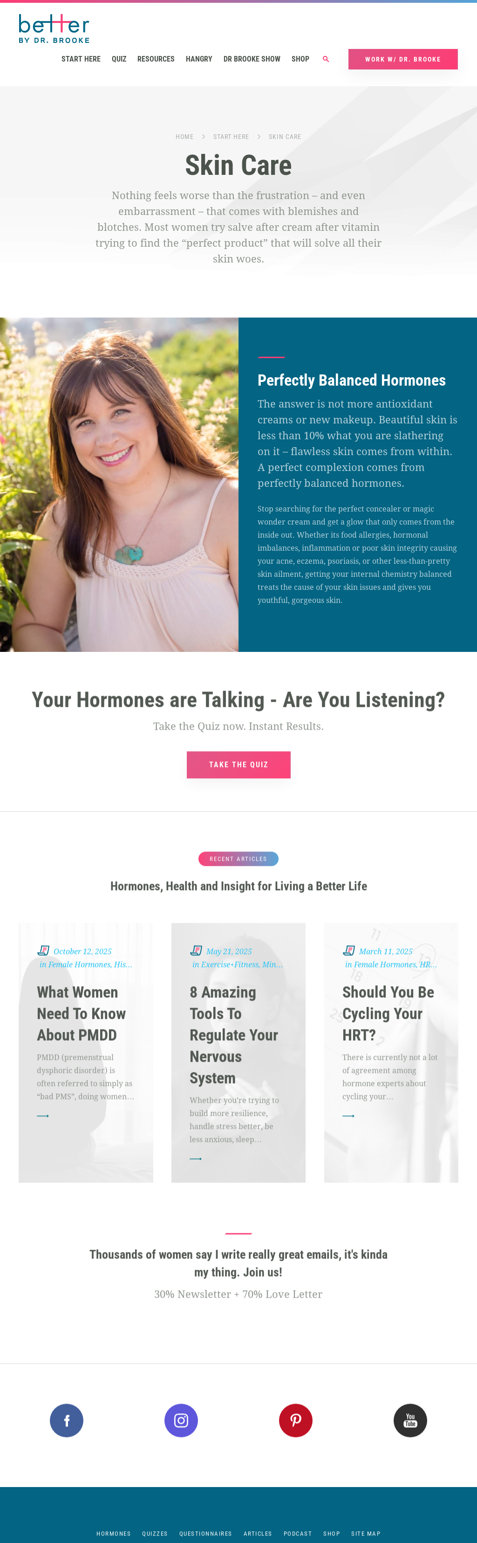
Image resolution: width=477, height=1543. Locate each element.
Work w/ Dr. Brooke (403, 59)
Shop (300, 59)
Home (185, 136)
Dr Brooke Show (252, 59)
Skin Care (285, 136)
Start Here (231, 136)
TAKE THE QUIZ (238, 780)
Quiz (119, 59)
